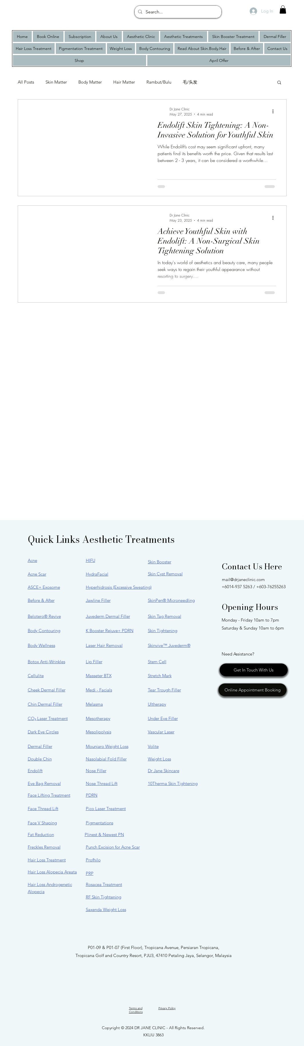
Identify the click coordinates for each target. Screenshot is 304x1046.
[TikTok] (180, 972)
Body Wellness (41, 645)
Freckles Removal (44, 847)
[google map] (124, 972)
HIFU (90, 560)
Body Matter (90, 82)
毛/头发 (190, 82)
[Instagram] (138, 972)
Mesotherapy (98, 718)
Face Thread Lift (43, 808)
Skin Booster (159, 562)
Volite (153, 746)
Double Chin (40, 759)
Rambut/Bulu (158, 82)
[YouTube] (166, 972)
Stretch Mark (160, 675)
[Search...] (177, 12)
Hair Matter (124, 82)
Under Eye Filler (163, 718)
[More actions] (275, 111)
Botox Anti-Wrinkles (46, 661)
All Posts (26, 82)
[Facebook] (152, 972)
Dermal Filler (40, 746)
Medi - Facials (99, 690)
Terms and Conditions (136, 1010)
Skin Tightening (162, 630)
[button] (282, 9)
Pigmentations (99, 823)
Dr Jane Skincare (163, 770)
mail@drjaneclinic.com (243, 579)
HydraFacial (97, 574)
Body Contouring (44, 630)
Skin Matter (56, 82)
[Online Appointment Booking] (252, 689)
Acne (32, 560)
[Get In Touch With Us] (254, 669)
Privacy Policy (167, 1008)
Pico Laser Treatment (106, 808)
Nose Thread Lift (102, 783)
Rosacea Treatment (104, 884)
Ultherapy (157, 704)
